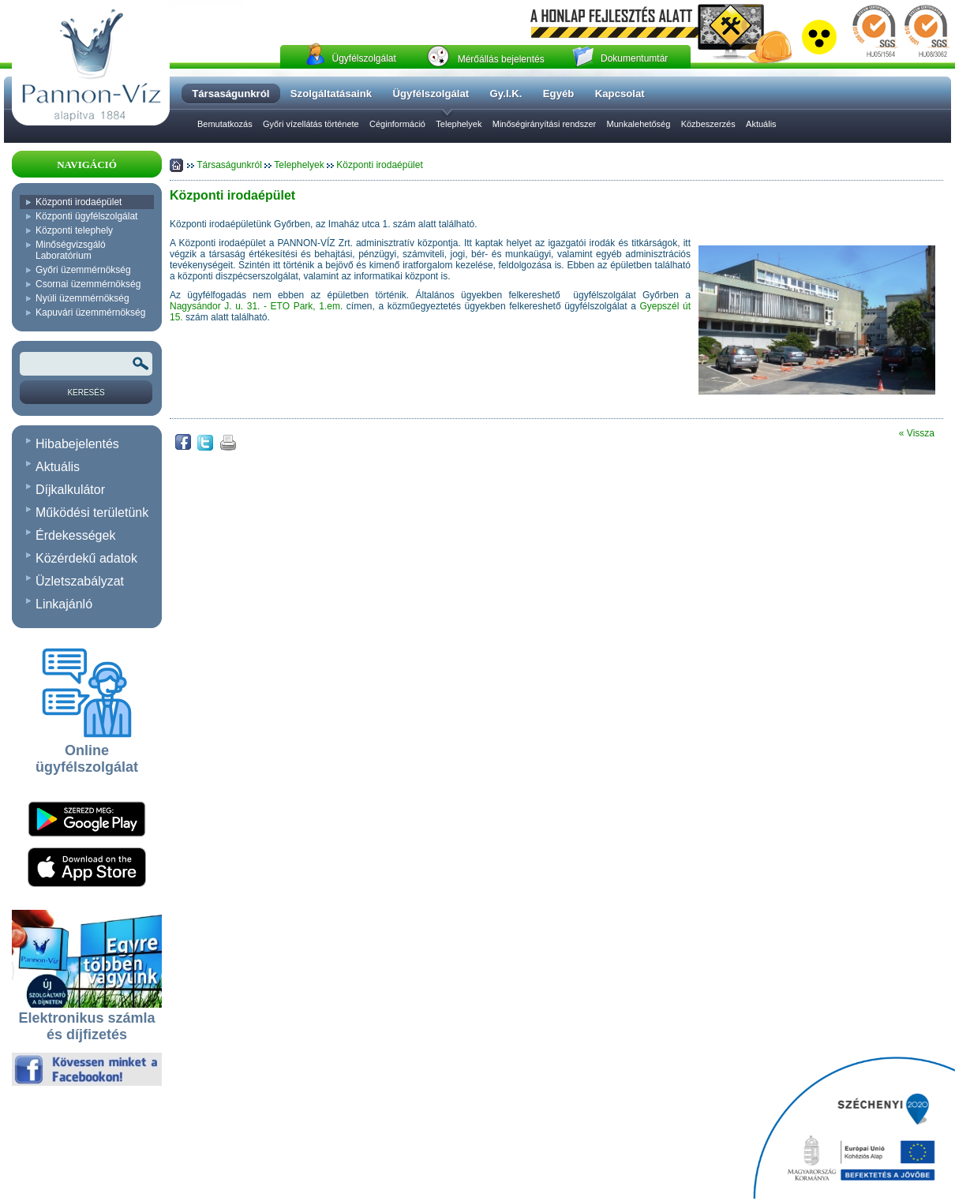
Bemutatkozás (225, 124)
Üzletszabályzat (80, 581)
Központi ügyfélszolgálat (86, 216)
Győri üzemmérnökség (83, 269)
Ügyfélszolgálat (363, 58)
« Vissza (916, 433)
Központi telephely (74, 230)
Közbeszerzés (708, 124)
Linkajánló (64, 604)
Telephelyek (458, 124)
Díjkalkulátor (70, 489)
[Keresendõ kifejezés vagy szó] (86, 364)
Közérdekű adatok (86, 558)
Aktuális (761, 124)
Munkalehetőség (639, 124)
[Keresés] (86, 392)
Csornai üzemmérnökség (88, 284)
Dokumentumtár (634, 58)
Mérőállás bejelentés (501, 59)
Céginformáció (397, 124)
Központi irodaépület (79, 202)
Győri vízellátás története (311, 124)
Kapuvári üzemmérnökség (90, 312)
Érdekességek (75, 535)
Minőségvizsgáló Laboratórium (71, 250)
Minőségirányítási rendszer (544, 124)
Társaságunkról (230, 164)
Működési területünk (92, 512)
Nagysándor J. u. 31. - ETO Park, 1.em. (256, 306)
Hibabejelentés (77, 444)
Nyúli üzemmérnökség (82, 298)
